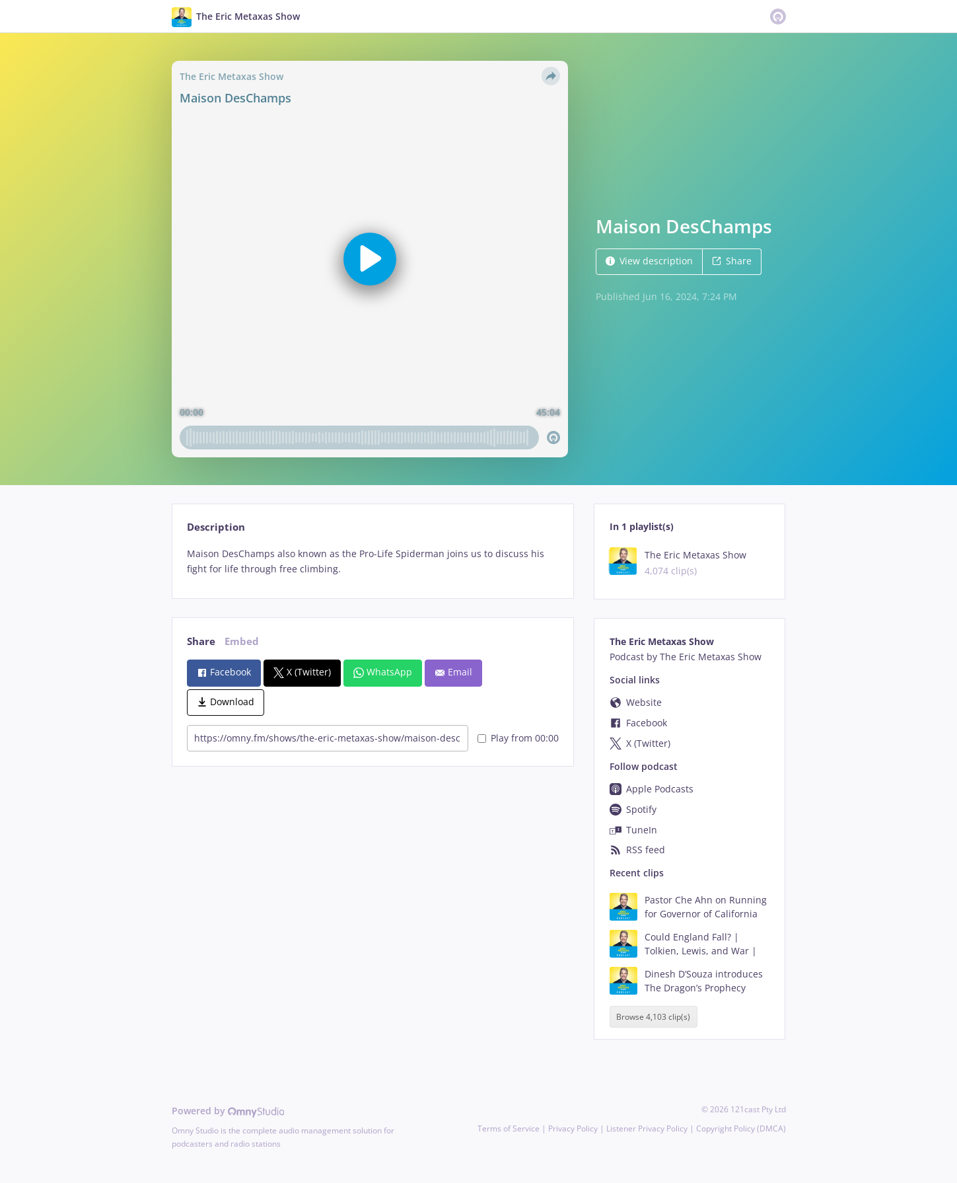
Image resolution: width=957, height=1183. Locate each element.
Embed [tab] (242, 641)
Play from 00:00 (518, 738)
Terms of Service (509, 1128)
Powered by (228, 1110)
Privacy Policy (573, 1128)
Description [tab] (216, 527)
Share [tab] (201, 641)
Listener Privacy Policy (647, 1128)
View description (649, 260)
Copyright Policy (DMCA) (741, 1128)
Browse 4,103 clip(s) (653, 1016)
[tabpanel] (373, 562)
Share (732, 260)
